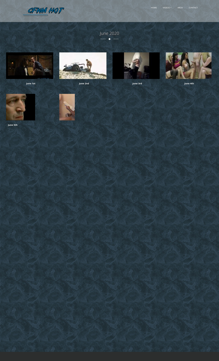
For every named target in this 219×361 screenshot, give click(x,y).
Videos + (167, 7)
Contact (193, 7)
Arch (180, 7)
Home (154, 7)
